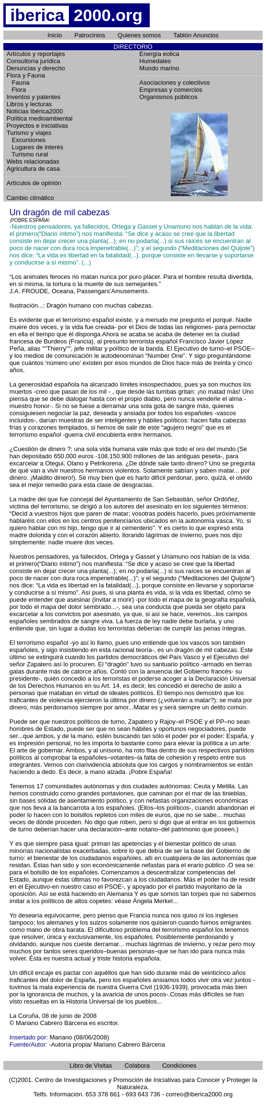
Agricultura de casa (33, 168)
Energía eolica (159, 53)
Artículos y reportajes (36, 53)
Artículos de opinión (34, 183)
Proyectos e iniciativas (37, 125)
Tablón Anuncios (196, 35)
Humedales (155, 61)
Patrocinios (90, 35)
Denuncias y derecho (36, 68)
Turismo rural (27, 154)
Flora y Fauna (26, 75)
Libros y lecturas (29, 104)
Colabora (137, 1065)
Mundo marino (159, 68)
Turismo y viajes (29, 132)
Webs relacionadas (33, 161)
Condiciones (179, 1065)
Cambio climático (30, 197)
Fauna (18, 82)
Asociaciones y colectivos (174, 82)
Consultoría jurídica (33, 61)
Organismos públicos (168, 96)
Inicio (54, 35)
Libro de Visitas (91, 1065)
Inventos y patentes (34, 96)
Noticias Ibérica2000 (35, 111)
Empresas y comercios (170, 89)
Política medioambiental (40, 118)
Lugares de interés (35, 147)
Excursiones (26, 140)
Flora (16, 89)
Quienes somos (139, 35)
